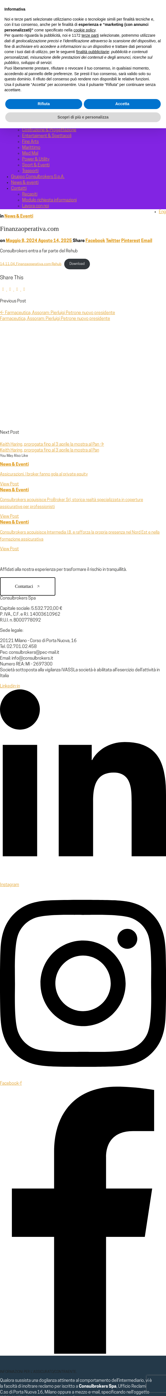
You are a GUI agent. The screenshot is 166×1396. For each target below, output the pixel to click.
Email (146, 241)
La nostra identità (38, 48)
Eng (162, 212)
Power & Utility (36, 159)
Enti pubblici (33, 101)
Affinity (29, 89)
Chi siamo (20, 42)
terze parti (90, 1303)
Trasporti (30, 171)
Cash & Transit (35, 118)
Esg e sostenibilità (39, 66)
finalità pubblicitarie (92, 1319)
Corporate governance (43, 60)
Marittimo (31, 147)
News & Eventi (18, 216)
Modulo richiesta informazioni (49, 200)
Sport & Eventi (36, 165)
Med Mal (30, 153)
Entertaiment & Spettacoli (46, 136)
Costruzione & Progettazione (49, 130)
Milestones (32, 77)
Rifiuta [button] (44, 1371)
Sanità (28, 107)
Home (16, 36)
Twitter (113, 241)
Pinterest (130, 241)
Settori (17, 112)
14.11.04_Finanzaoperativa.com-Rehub (30, 264)
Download (77, 264)
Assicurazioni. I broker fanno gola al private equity (44, 474)
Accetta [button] (122, 1371)
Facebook (95, 241)
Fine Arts (30, 142)
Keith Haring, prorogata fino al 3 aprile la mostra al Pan (52, 444)
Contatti (19, 188)
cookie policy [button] (84, 1298)
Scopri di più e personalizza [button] (83, 1384)
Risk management (39, 54)
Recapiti (29, 194)
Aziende (29, 95)
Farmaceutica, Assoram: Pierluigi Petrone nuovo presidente (57, 313)
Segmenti (20, 83)
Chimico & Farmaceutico (45, 124)
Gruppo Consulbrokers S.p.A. (49, 72)
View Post (9, 484)
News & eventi (24, 183)
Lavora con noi (35, 206)
